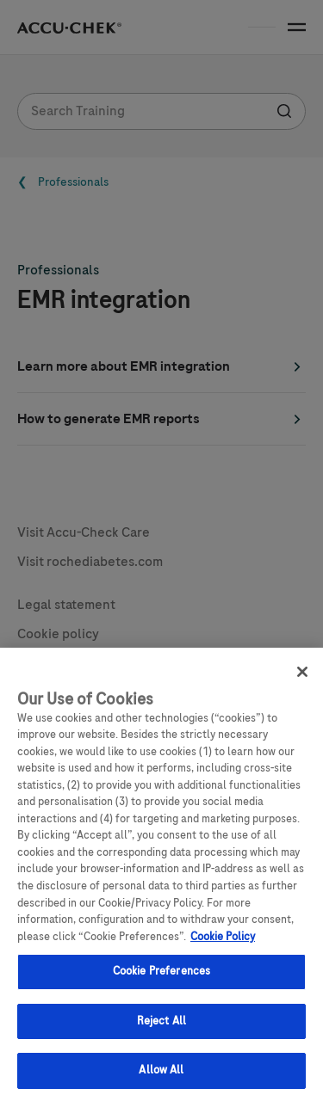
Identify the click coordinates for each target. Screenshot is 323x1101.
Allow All (161, 1078)
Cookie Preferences (161, 979)
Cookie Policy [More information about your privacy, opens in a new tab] (222, 944)
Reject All (161, 1028)
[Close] (302, 680)
